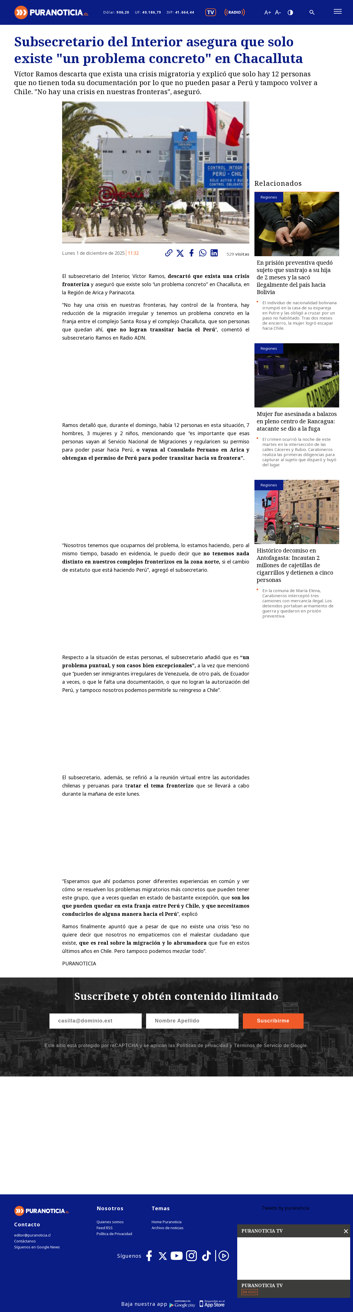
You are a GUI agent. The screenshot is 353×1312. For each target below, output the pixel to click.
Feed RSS (105, 1111)
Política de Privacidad (114, 1117)
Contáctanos (24, 1124)
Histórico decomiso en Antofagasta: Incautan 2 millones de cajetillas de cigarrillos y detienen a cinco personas (295, 565)
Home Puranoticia (167, 1105)
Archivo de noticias (168, 1111)
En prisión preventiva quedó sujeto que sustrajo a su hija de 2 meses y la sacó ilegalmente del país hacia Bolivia (295, 278)
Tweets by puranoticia (285, 1091)
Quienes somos (110, 1105)
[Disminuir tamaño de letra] (277, 12)
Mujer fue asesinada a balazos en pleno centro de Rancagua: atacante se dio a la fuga (297, 422)
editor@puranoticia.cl (32, 1118)
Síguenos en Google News (37, 1130)
